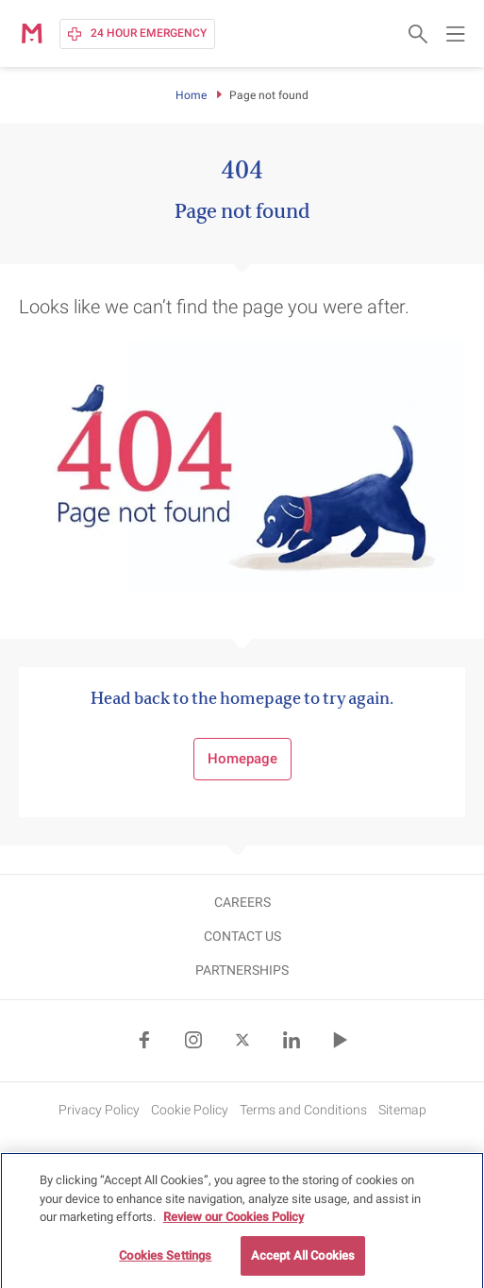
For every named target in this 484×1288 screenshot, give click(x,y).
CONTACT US (242, 936)
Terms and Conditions (303, 1109)
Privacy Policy (99, 1109)
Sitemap (402, 1109)
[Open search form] (418, 34)
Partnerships (242, 970)
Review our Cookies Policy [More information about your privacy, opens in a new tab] (233, 1222)
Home (191, 95)
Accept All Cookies (303, 1261)
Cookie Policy (189, 1109)
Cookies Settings (165, 1261)
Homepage (242, 758)
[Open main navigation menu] (456, 34)
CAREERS (242, 902)
